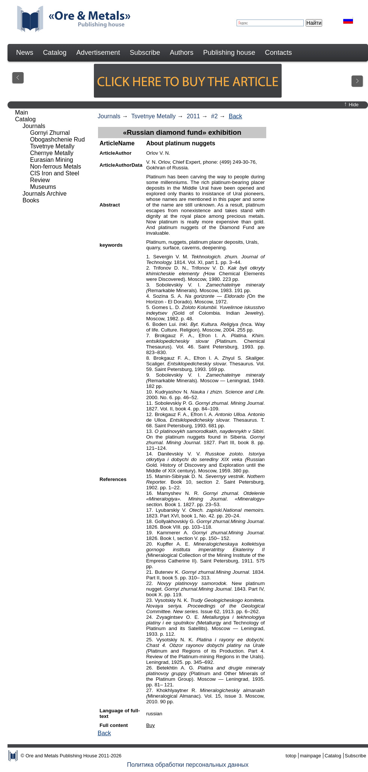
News (24, 52)
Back (235, 116)
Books (31, 200)
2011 (193, 116)
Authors (181, 52)
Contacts (278, 52)
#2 (214, 116)
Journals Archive (44, 193)
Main (21, 112)
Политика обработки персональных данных (188, 764)
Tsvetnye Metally (153, 116)
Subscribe (145, 52)
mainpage (310, 755)
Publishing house (229, 52)
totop (291, 755)
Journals (109, 116)
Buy (150, 725)
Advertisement (98, 52)
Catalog (54, 52)
